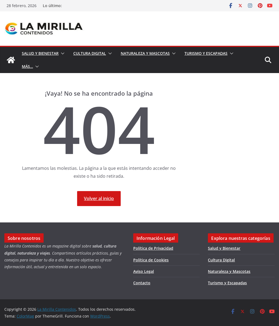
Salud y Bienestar (40, 53)
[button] (62, 53)
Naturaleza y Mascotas (145, 53)
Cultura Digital (89, 53)
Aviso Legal (143, 271)
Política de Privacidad (153, 248)
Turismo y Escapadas (206, 53)
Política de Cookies (151, 259)
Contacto (141, 282)
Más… (27, 66)
